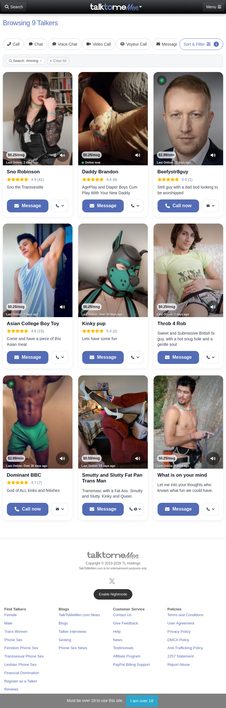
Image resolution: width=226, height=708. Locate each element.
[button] (162, 80)
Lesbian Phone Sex (20, 664)
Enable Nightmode (113, 594)
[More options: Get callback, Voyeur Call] (135, 509)
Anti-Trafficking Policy (185, 648)
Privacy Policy (178, 631)
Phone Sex (13, 640)
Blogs (63, 623)
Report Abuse (178, 664)
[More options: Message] (210, 205)
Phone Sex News (73, 648)
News (118, 640)
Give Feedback (125, 623)
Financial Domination (21, 673)
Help (117, 631)
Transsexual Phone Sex (24, 656)
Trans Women (15, 631)
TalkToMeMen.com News (79, 615)
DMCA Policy (178, 640)
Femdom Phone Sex (21, 648)
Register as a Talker (20, 681)
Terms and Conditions (185, 615)
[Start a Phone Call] (178, 205)
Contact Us (122, 615)
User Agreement (180, 623)
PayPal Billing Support (131, 664)
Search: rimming (25, 61)
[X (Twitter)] (113, 580)
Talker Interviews (73, 631)
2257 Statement (180, 656)
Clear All (58, 61)
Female (10, 615)
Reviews (11, 689)
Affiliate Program (127, 656)
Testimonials (123, 648)
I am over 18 (141, 701)
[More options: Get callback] (59, 205)
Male (8, 623)
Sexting (65, 640)
